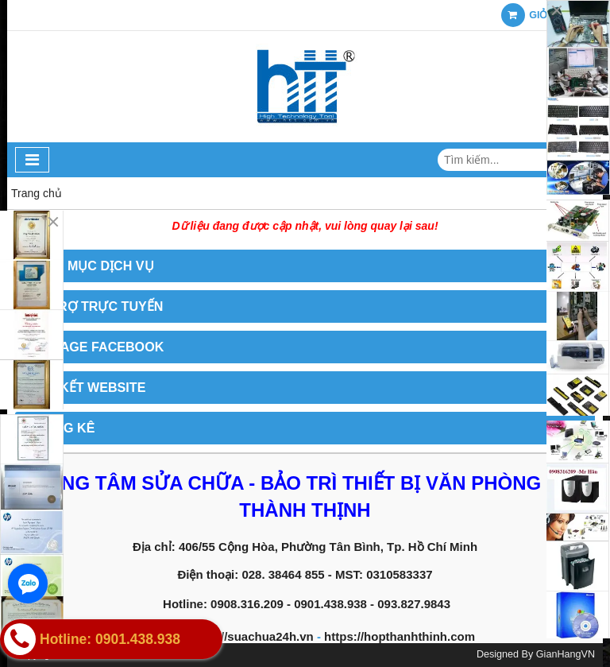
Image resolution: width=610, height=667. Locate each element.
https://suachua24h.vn (250, 636)
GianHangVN (565, 654)
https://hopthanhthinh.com (399, 636)
